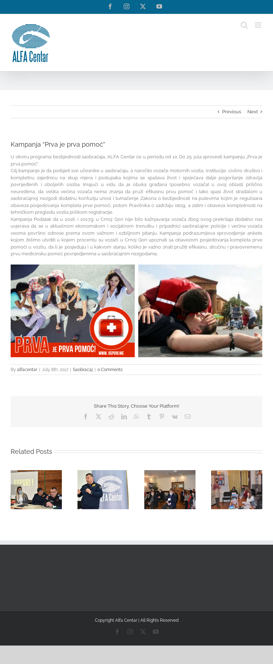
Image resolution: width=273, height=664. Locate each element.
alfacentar (27, 369)
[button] (16, 489)
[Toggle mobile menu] (258, 25)
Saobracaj (83, 369)
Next (252, 111)
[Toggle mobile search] (244, 25)
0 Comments (110, 369)
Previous (231, 111)
